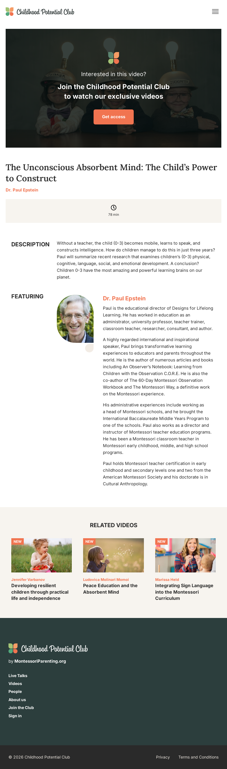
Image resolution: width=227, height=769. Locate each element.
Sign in (15, 715)
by (37, 661)
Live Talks (17, 675)
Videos (15, 683)
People (15, 691)
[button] (215, 12)
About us (17, 699)
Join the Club (21, 707)
